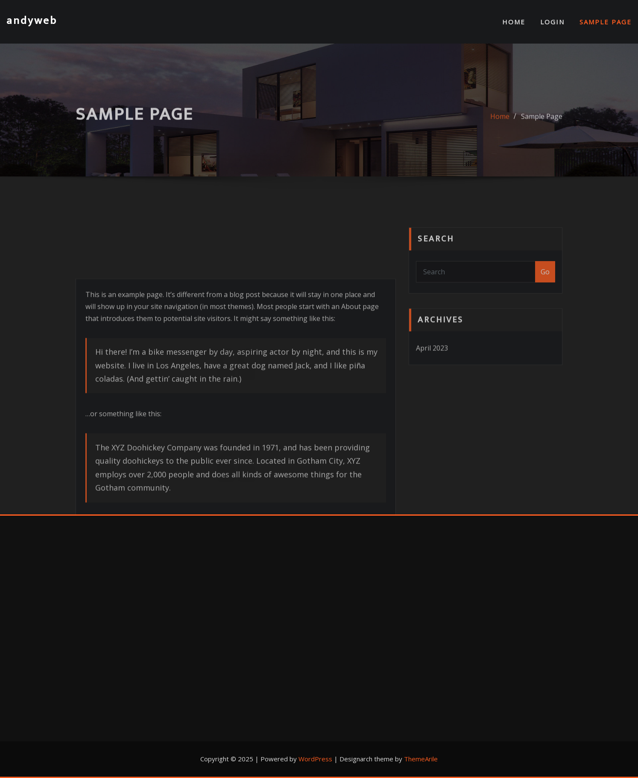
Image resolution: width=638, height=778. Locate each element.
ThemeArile (421, 759)
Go (545, 292)
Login (552, 22)
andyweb (31, 21)
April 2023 (432, 365)
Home (513, 22)
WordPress (315, 759)
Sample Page (605, 22)
